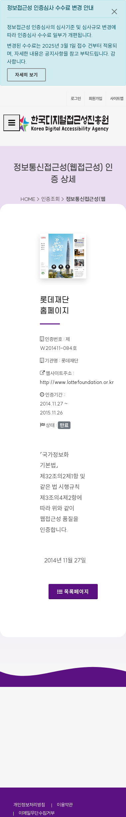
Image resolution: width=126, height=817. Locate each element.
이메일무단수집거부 (37, 813)
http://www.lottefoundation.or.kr (77, 382)
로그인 (76, 98)
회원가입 (95, 98)
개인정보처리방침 (29, 805)
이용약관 (65, 805)
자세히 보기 (26, 75)
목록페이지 (73, 591)
